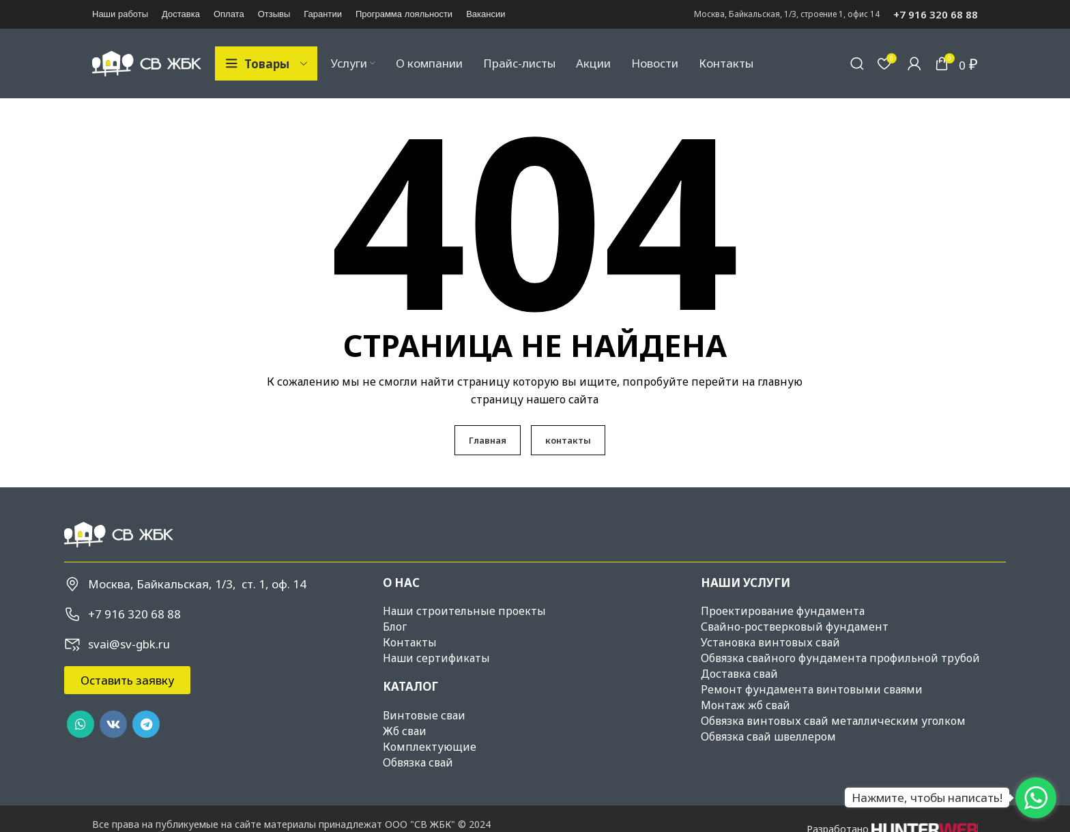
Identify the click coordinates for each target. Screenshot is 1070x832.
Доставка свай (739, 675)
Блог (395, 627)
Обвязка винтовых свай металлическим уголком (833, 722)
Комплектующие (429, 747)
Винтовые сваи (424, 715)
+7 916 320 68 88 (935, 14)
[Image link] (118, 535)
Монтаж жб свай (745, 706)
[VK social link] (113, 725)
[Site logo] (146, 63)
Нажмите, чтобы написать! (927, 797)
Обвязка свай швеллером (768, 737)
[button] (127, 681)
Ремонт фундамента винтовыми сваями (812, 690)
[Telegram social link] (146, 725)
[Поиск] (857, 64)
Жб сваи (404, 731)
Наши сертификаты (436, 659)
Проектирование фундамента (783, 612)
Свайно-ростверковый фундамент (794, 627)
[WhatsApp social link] (80, 725)
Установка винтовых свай (770, 643)
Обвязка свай (418, 763)
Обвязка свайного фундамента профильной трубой (840, 659)
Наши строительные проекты (464, 612)
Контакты (410, 643)
